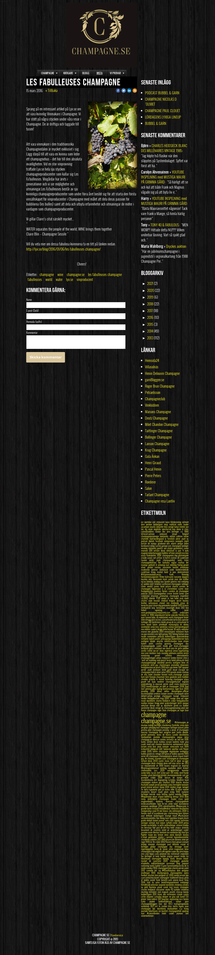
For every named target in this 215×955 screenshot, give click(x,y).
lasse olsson (183, 641)
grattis (144, 820)
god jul (161, 789)
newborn (153, 653)
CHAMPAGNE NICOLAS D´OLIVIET (161, 101)
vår (157, 617)
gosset (186, 565)
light (160, 634)
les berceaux (147, 827)
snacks (153, 527)
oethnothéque (170, 825)
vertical (156, 787)
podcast (144, 593)
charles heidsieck (163, 700)
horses (165, 591)
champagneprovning (172, 708)
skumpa (144, 725)
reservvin (170, 801)
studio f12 (169, 889)
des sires (167, 531)
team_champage (175, 674)
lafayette (160, 527)
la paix (179, 550)
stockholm (169, 705)
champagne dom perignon (160, 732)
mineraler (175, 808)
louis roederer (159, 681)
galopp (165, 634)
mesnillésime (170, 631)
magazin (165, 892)
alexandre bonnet (171, 567)
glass (150, 775)
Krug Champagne (156, 450)
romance (170, 739)
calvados (158, 896)
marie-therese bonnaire (157, 832)
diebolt (150, 820)
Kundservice (117, 935)
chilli (171, 820)
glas (187, 742)
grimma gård (146, 730)
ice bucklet (164, 911)
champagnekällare (149, 562)
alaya (143, 555)
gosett (144, 681)
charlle (175, 586)
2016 (150, 317)
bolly (146, 789)
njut (168, 565)
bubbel (186, 705)
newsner (152, 844)
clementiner (172, 588)
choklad (165, 600)
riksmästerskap (182, 636)
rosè (159, 660)
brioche (179, 782)
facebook (159, 541)
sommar (155, 569)
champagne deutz (148, 763)
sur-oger (185, 761)
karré (167, 818)
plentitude (164, 624)
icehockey (149, 877)
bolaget (185, 787)
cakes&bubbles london (151, 531)
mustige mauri (171, 815)
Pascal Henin (153, 469)
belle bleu (177, 619)
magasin (144, 553)
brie (187, 913)
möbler (182, 527)
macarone (160, 889)
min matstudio (174, 603)
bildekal (158, 584)
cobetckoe (146, 596)
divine (175, 667)
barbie (168, 615)
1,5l (187, 896)
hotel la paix (170, 572)
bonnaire (185, 784)
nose (187, 906)
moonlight (170, 608)
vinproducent (85, 279)
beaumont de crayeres (151, 830)
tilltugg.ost (149, 619)
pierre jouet (181, 538)
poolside (144, 911)
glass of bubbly (171, 753)
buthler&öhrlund (167, 901)
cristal (174, 700)
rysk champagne (175, 546)
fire (160, 562)
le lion (171, 598)
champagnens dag (170, 555)
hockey (186, 600)
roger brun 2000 (182, 689)
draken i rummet (166, 837)
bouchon (165, 899)
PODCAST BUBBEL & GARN (162, 93)
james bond (160, 586)
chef (159, 773)
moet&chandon (153, 686)
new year (145, 653)
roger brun (184, 710)
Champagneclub (155, 398)
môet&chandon (171, 641)
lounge (173, 698)
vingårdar (158, 529)
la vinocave (158, 684)
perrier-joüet (184, 868)
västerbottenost (147, 915)
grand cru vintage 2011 (156, 753)
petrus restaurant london (166, 658)
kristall (186, 768)
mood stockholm (148, 700)
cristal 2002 (160, 842)
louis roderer (152, 899)
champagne (47, 274)
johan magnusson (177, 849)
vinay (166, 524)
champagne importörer (179, 596)
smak (151, 529)
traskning (153, 660)
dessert (165, 896)
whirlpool (158, 648)
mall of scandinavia (155, 813)
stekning (173, 565)
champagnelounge (149, 662)
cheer (144, 586)
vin (175, 739)
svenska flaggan (182, 794)
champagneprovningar (150, 536)
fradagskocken (147, 591)
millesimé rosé (155, 892)
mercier (152, 794)
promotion (175, 665)
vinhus (167, 691)
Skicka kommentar (46, 357)
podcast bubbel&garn (167, 636)
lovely (152, 865)
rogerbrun (169, 650)
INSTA (100, 73)
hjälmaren (169, 577)
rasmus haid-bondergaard (178, 627)
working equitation (168, 768)
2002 (143, 686)
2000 (167, 698)
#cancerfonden (154, 913)
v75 (172, 773)
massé (183, 844)
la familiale (170, 538)
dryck (186, 818)
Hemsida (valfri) (34, 322)
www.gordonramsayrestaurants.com (156, 612)
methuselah (146, 608)
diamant (179, 834)
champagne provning (161, 730)
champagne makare (150, 782)
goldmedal (153, 837)
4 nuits (186, 550)
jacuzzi (186, 674)
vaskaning (145, 865)
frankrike (176, 725)
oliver (144, 567)
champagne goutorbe (179, 861)
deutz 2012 (180, 608)
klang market (157, 572)
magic (179, 787)
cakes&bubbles (169, 806)
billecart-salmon (150, 534)
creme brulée (173, 593)
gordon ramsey (155, 567)
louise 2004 (165, 787)
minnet (186, 789)
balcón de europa (149, 543)
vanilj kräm (183, 560)
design (160, 629)
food (187, 686)
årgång (160, 689)
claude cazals (183, 894)
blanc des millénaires (167, 894)
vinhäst (172, 536)
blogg (157, 703)
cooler (162, 761)
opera (186, 873)
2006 (182, 686)
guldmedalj (178, 548)
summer (185, 619)
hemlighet (177, 784)
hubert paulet (155, 639)
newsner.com (152, 634)
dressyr (176, 796)
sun (187, 527)
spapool (185, 667)
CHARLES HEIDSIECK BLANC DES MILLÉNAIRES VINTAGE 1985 (164, 148)
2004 (153, 691)
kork (143, 677)
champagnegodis (148, 646)
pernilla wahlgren (173, 662)
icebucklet (145, 749)
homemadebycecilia (175, 865)
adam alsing (170, 792)
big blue (181, 832)
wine (60, 274)
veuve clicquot (179, 669)
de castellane (183, 557)
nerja (186, 737)
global (144, 899)
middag (157, 581)
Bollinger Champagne (158, 437)
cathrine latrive (182, 536)
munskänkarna (147, 780)
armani (183, 875)
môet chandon (154, 674)
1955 (182, 796)
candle (175, 734)
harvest (165, 674)
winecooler (175, 746)
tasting (151, 725)
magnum (175, 765)
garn (187, 901)
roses (159, 794)
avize (151, 600)
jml (157, 906)
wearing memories (149, 548)
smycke (160, 641)
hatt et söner (176, 761)
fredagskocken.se (148, 667)
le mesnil (160, 679)
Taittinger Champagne (158, 430)
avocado (174, 615)
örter (184, 839)
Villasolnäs (151, 366)
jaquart (177, 856)
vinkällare (170, 550)
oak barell (181, 896)
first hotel (171, 827)
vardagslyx (184, 751)
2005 (166, 861)
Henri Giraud (153, 462)
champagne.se (75, 274)
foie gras (157, 827)
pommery (152, 734)
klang (186, 908)
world (49, 279)
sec (183, 763)
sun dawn (167, 648)
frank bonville (162, 880)
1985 (186, 753)
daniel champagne (162, 877)
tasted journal (159, 820)
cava (164, 758)
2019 (150, 297)
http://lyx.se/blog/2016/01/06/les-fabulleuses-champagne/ (63, 249)
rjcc (157, 770)
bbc (169, 854)
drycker (151, 875)
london (144, 698)
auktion (186, 648)
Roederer (150, 482)
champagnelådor (165, 868)
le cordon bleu (166, 906)
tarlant (144, 746)
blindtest (181, 780)
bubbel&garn (147, 894)
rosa (174, 529)
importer (150, 896)
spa (171, 667)
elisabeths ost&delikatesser (154, 863)
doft (170, 763)
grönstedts (166, 605)
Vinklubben (152, 405)
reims (182, 725)
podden (147, 584)
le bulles (167, 557)
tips (187, 875)
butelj (144, 742)
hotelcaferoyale (178, 660)
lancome (178, 577)
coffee (177, 610)
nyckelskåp (152, 825)
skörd (180, 768)
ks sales (157, 882)
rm (142, 789)
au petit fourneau (149, 887)
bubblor (165, 553)
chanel (163, 603)
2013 (150, 338)
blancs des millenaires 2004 (175, 811)
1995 (180, 605)
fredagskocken (153, 698)
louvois (167, 765)
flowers (169, 842)
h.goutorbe (153, 789)
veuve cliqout (158, 796)
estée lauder (183, 524)
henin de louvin (161, 849)
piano (172, 834)
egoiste (177, 820)
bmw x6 (185, 662)
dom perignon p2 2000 (164, 875)
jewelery (158, 591)
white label (173, 803)
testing (144, 844)
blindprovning (176, 522)
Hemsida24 (152, 360)
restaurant (184, 696)
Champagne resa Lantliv (160, 501)
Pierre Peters (153, 475)
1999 (186, 746)
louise (151, 834)
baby (154, 617)
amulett (178, 553)
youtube (157, 737)
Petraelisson (152, 392)
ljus (157, 546)
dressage (179, 846)
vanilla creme (147, 650)
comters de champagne (179, 591)
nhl (147, 756)
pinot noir (185, 708)
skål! (152, 584)
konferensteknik (182, 569)
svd (179, 739)
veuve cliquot (178, 756)
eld (156, 780)
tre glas (172, 896)
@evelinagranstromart (150, 768)
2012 (143, 870)
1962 (170, 634)
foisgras (172, 600)
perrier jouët (147, 669)
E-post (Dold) (32, 311)
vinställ (150, 586)
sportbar (175, 749)
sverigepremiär (174, 770)
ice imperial (184, 765)
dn (162, 827)
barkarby (167, 562)
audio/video (146, 773)
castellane (146, 572)
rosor (187, 588)
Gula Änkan (152, 456)
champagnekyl (170, 560)
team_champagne (181, 646)
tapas (167, 522)
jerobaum (157, 669)
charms (144, 600)
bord (187, 660)
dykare (186, 813)
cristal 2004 (178, 823)
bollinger (158, 725)
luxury (177, 887)
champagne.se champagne (178, 758)
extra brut (152, 746)
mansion (158, 758)
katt (149, 882)
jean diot (178, 579)
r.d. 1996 (151, 615)
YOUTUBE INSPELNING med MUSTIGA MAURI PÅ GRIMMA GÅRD (163, 177)
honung (166, 858)
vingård (158, 851)
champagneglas (169, 737)
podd (187, 799)
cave (143, 877)
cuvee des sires (177, 851)
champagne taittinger (180, 584)
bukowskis (164, 536)
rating (152, 546)
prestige (158, 696)
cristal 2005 (147, 751)
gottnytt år (153, 565)
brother (144, 603)
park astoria (173, 880)
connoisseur (152, 636)
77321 (158, 598)
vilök (143, 619)
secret (179, 600)
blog (179, 863)
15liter (162, 577)
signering (163, 610)
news (167, 834)
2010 (155, 894)
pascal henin (166, 660)
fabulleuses (35, 279)
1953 (171, 904)
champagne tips (149, 908)
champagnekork (182, 801)
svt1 (155, 557)
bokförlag (168, 796)
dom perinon (147, 524)
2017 (150, 310)
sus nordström (173, 832)
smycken (155, 596)
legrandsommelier (181, 837)
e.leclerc (158, 619)
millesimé (180, 631)
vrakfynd (173, 524)
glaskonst (162, 543)
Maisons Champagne (158, 411)
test (187, 608)
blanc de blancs (164, 734)
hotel (182, 742)
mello (176, 906)
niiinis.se (156, 739)
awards (172, 892)
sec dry (144, 529)
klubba (186, 825)
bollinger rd (150, 856)
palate (171, 579)
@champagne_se (182, 722)
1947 (180, 667)
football (144, 875)
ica (175, 622)
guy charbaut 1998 (167, 782)
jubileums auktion (176, 653)
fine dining (160, 818)
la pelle (161, 825)
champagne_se (173, 710)
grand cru (178, 705)
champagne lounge (171, 696)
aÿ (163, 708)
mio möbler (146, 629)
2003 (151, 593)
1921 (152, 906)
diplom (152, 541)
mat (182, 746)
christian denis (162, 763)
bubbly (144, 753)
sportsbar (174, 818)
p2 (142, 584)
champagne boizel (181, 617)
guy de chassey (148, 758)
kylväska (172, 780)
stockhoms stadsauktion (168, 908)
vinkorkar (185, 629)
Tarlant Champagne (157, 494)
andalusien (184, 612)
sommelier (145, 708)
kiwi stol (163, 904)
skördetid (161, 662)
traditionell (174, 877)
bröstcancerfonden (149, 803)
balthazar (145, 648)
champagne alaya (181, 679)
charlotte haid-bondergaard (153, 538)
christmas (178, 885)
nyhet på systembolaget (173, 830)
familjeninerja (169, 689)
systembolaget (171, 703)
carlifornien (166, 584)
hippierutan (157, 588)
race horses (184, 899)
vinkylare (145, 705)
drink (187, 796)
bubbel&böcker (178, 639)
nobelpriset (164, 617)
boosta (186, 892)
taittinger (145, 622)
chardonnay (167, 725)
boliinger (185, 546)
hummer (185, 770)
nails (167, 820)
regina (182, 906)
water (59, 279)
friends (182, 615)
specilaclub (167, 529)
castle (176, 612)
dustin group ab (167, 622)
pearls (158, 667)
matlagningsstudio (181, 904)
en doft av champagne (170, 686)
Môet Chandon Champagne (161, 424)
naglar (174, 562)
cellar (178, 763)
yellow (160, 557)
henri (180, 813)
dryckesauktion (147, 693)
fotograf (185, 534)
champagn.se (147, 739)
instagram (154, 749)
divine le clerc (182, 529)
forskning (169, 679)
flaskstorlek (151, 555)
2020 (150, 290)
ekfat (165, 629)
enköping (153, 727)
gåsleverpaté (183, 555)
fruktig (180, 565)
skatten (173, 787)
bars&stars (156, 622)
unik (181, 749)
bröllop (165, 794)
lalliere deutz (153, 742)
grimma (174, 581)
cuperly (154, 629)
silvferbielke (153, 799)
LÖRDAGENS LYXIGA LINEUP (163, 117)
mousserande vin (151, 765)
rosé (158, 705)
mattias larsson (166, 742)
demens (178, 839)
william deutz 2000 (150, 761)
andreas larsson (160, 693)
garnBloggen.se (154, 379)
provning (145, 691)
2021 (150, 283)
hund (187, 780)
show (162, 650)
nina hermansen (155, 579)
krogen (181, 818)
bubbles (176, 742)
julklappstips (166, 639)
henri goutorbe (171, 677)
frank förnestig (179, 574)
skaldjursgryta (163, 873)
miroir (180, 789)
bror (187, 553)
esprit (186, 541)
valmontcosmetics (148, 818)
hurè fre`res (162, 803)
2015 (150, 324)
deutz (152, 708)
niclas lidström (147, 581)
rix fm (152, 842)
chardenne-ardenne (149, 839)
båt (150, 622)
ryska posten (150, 901)
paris (180, 677)
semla (186, 653)
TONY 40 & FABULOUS (165, 225)
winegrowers (169, 541)
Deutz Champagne (156, 418)
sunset (177, 875)
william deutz (160, 550)
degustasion (174, 751)
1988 (161, 765)
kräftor (186, 579)
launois (145, 560)
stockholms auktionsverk (173, 744)
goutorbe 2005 (158, 631)
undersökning (147, 684)
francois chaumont (157, 677)
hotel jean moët (181, 598)
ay (162, 705)
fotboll (148, 610)
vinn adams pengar (175, 543)
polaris (169, 586)
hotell (186, 756)
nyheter (177, 889)
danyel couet (157, 792)
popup (180, 737)
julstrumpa (164, 596)
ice (142, 765)
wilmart (152, 823)
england (185, 681)
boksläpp (157, 775)
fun (143, 856)
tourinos (144, 579)
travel (186, 846)
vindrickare (164, 569)
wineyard (166, 534)
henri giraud (177, 842)
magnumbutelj (148, 801)
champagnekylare (174, 681)
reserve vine (146, 631)
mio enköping (183, 581)
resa (174, 763)
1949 (163, 839)
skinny (186, 624)
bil (181, 624)
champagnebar (177, 873)
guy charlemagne (163, 665)
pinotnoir (163, 854)
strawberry (146, 792)
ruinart (164, 598)
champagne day (181, 643)
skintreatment (183, 572)
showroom (184, 665)
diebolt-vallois (147, 696)
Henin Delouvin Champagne (162, 373)
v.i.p (181, 908)
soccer (156, 650)
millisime (145, 639)
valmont (185, 522)
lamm (156, 624)
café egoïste (166, 851)
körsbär (164, 775)
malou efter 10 (171, 789)
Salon (148, 488)
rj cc (165, 588)
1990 (178, 792)
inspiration (184, 854)
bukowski (168, 749)
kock (168, 667)
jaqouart (185, 863)
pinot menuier (163, 746)
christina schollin (148, 679)
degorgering (163, 780)
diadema (161, 801)
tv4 (150, 681)
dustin (183, 856)
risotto (144, 615)
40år (187, 777)
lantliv (179, 732)
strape (177, 534)
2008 (159, 555)
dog (160, 605)
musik (166, 646)
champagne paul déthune (168, 844)
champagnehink (175, 911)
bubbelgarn (158, 524)
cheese (152, 598)
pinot (162, 703)
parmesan (171, 863)
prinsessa (162, 565)
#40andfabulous (169, 870)
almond (179, 825)
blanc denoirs (176, 858)
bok (182, 739)
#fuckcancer (183, 815)
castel (159, 646)
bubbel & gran (161, 865)
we (187, 669)
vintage (158, 708)
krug (162, 698)
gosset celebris (166, 655)
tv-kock (186, 605)
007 (160, 899)
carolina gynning (165, 643)
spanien (181, 753)
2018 (150, 304)
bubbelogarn (159, 815)
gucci (151, 648)
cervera (186, 885)
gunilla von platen (165, 548)
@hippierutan (146, 796)
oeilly (178, 629)
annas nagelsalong (181, 650)
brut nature (161, 823)
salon (143, 756)
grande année (176, 672)
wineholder (146, 627)
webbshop (145, 906)
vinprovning (174, 899)
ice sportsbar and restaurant (153, 522)
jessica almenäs (182, 827)
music (167, 761)
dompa (153, 705)
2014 (150, 331)
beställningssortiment (170, 882)
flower (186, 749)
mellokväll (175, 854)
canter (181, 588)
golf (171, 646)
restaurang (148, 655)
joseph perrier (154, 784)
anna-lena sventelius (159, 627)
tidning (175, 634)
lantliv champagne (161, 751)
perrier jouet (168, 684)
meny (144, 799)
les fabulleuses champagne (105, 274)
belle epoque (183, 703)
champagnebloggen (150, 904)
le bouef (155, 808)
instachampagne (155, 553)
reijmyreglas (174, 624)
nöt (165, 827)
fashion (181, 634)
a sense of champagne (179, 730)
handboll (174, 605)
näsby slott (179, 773)
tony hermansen (159, 608)
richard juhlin (183, 727)
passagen (179, 541)
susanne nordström (166, 885)
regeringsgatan (147, 849)
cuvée (144, 744)
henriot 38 (172, 629)
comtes (163, 739)
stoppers (185, 577)
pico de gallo (177, 648)
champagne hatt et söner (151, 672)
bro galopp (163, 546)
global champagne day (162, 846)
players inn (170, 839)
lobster (153, 641)
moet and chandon (155, 744)
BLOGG (85, 73)
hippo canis (154, 854)
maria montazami (181, 684)
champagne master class (172, 799)
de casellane (156, 861)
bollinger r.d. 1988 (180, 531)
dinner (160, 691)
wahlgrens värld (148, 665)
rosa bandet (165, 581)
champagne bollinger (169, 727)
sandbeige (153, 806)
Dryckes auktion (176, 246)
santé (186, 610)
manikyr (149, 868)
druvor (186, 744)
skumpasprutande (174, 775)
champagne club (148, 851)
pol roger (185, 698)
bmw (187, 849)
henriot (180, 658)
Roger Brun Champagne (159, 386)
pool (174, 732)
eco (183, 553)
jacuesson (145, 527)
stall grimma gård (149, 689)
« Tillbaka (51, 90)
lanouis (148, 617)
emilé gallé (167, 669)
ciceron (174, 557)
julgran (170, 856)
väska (170, 784)
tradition (185, 677)
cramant (185, 842)
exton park (165, 773)
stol (161, 811)
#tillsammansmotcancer (155, 574)
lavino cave (184, 593)
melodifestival (165, 808)
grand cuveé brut (165, 887)
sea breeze (159, 834)
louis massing (162, 653)
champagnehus (160, 593)
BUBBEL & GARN (156, 123)
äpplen (172, 794)
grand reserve (147, 787)
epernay (145, 732)
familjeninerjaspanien (150, 577)
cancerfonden (167, 619)
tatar (173, 553)
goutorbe (164, 784)
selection (155, 885)
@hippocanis (181, 806)
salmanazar (153, 603)
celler (144, 896)
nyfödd (169, 823)
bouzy (181, 877)
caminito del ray (154, 870)
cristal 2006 (158, 777)
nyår (147, 677)
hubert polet (148, 643)
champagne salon (181, 693)
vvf (170, 553)
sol (147, 660)
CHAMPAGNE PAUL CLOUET (163, 110)
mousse (157, 600)
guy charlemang (171, 813)
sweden (170, 693)
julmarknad (182, 622)
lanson (180, 901)
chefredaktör (147, 770)
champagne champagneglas (160, 756)
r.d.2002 (145, 598)
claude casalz (147, 557)
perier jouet (156, 560)
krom (165, 579)
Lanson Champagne (157, 443)
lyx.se (69, 279)
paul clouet (153, 605)
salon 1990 (166, 672)
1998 (155, 868)
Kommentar (32, 333)
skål (161, 749)
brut (158, 727)
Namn (29, 300)
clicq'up (179, 892)
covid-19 (155, 811)
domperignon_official (180, 691)
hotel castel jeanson (174, 913)
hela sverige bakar (171, 527)
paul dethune (147, 815)
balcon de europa (175, 777)
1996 (186, 739)
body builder (161, 856)
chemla (175, 868)
